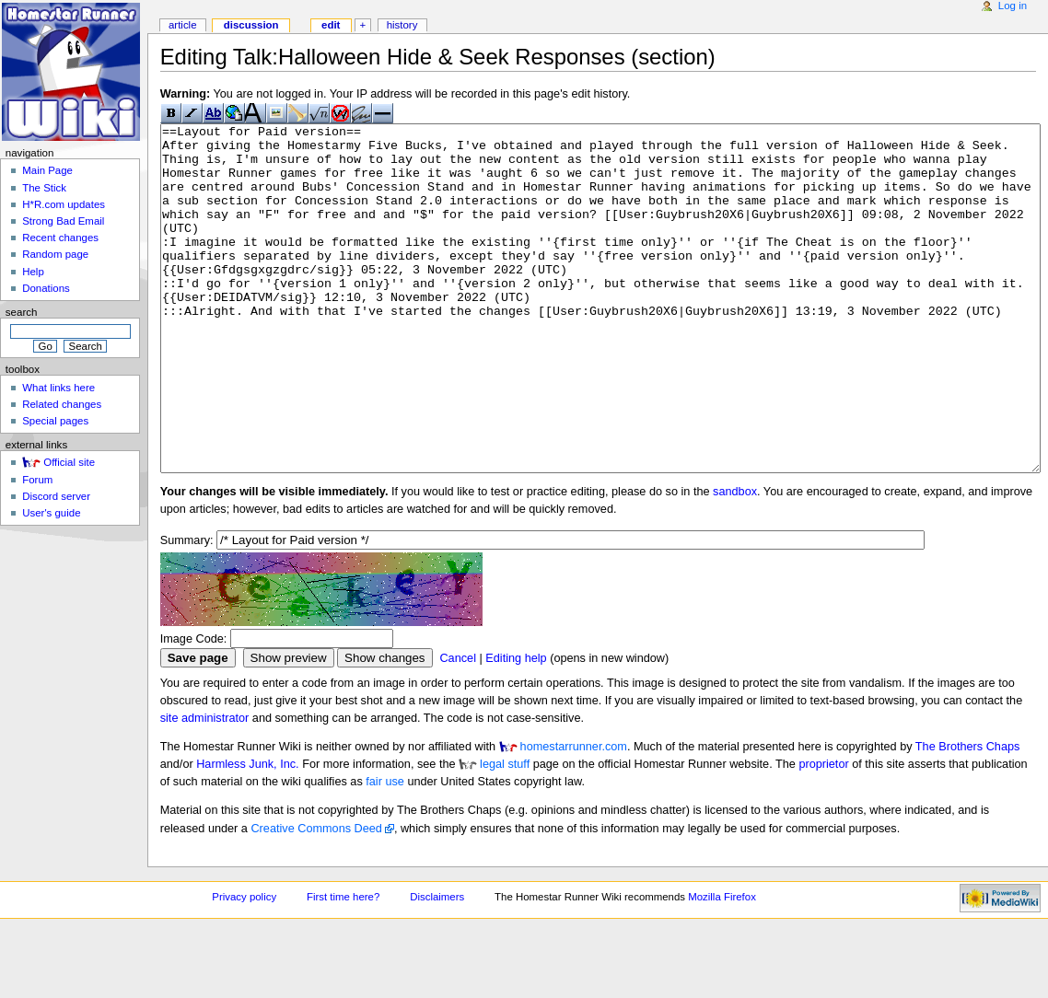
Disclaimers (437, 965)
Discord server (56, 496)
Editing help (515, 727)
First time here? (343, 965)
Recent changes (60, 237)
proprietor (823, 833)
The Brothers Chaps (967, 815)
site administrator (205, 787)
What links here (58, 387)
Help (33, 271)
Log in (1012, 5)
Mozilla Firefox (722, 965)
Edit (330, 24)
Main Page (47, 170)
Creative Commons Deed (315, 897)
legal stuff (505, 833)
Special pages (55, 420)
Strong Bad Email (63, 220)
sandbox (735, 560)
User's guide (51, 512)
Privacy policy (244, 965)
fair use (385, 850)
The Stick (44, 187)
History (402, 24)
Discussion (251, 24)
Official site (69, 462)
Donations (46, 288)
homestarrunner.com (573, 815)
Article (183, 24)
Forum (37, 479)
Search (22, 312)
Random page (55, 254)
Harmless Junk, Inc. (247, 833)
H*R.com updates (63, 204)
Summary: (187, 609)
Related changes (61, 404)
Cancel (457, 727)
